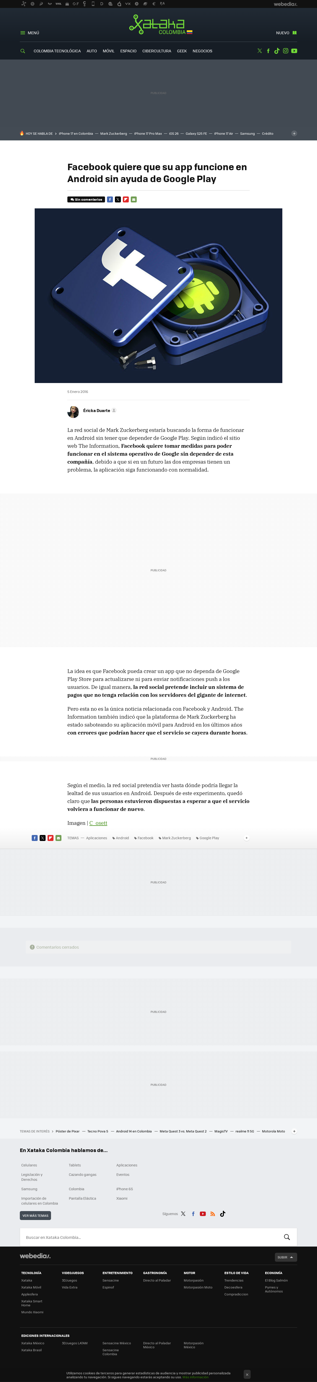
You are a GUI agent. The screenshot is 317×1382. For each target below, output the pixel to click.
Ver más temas (35, 1215)
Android (122, 837)
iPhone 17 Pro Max (148, 133)
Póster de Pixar (68, 1131)
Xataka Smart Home (31, 1303)
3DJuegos (69, 1280)
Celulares (29, 1164)
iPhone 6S (124, 1188)
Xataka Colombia (158, 25)
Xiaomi (121, 1198)
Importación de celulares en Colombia (39, 1201)
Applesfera (29, 1294)
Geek (182, 51)
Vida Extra (70, 1287)
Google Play (209, 837)
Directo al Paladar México (157, 1345)
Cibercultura (156, 51)
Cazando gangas (83, 1174)
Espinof (108, 1287)
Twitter (260, 51)
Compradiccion (236, 1294)
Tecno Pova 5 (98, 1131)
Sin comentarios (88, 199)
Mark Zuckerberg (113, 133)
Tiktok (277, 51)
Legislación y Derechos (32, 1177)
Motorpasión (194, 1280)
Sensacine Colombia (111, 1352)
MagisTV (221, 1131)
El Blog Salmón (276, 1280)
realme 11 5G (245, 1131)
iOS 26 (174, 133)
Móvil (108, 51)
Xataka (26, 1280)
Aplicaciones (96, 837)
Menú (33, 32)
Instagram (286, 51)
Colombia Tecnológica (57, 51)
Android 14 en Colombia (134, 1131)
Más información (196, 1377)
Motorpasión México (194, 1345)
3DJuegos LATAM (75, 1343)
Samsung (247, 133)
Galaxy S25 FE (196, 133)
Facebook (268, 51)
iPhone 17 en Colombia (76, 133)
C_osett (98, 822)
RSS (213, 1213)
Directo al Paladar (157, 1280)
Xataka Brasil (31, 1350)
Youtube (294, 51)
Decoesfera (233, 1287)
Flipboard (126, 199)
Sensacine (111, 1280)
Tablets (75, 1164)
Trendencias (233, 1280)
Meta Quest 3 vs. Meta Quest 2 (183, 1131)
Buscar (287, 1237)
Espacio (128, 51)
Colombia (76, 1188)
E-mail (134, 199)
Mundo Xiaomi (32, 1312)
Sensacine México (117, 1343)
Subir (282, 1257)
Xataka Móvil (31, 1287)
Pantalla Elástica (82, 1198)
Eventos (123, 1174)
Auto (92, 51)
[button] (99, 410)
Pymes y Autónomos (274, 1289)
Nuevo (282, 32)
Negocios (202, 51)
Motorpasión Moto (198, 1287)
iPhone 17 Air (223, 133)
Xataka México (32, 1343)
